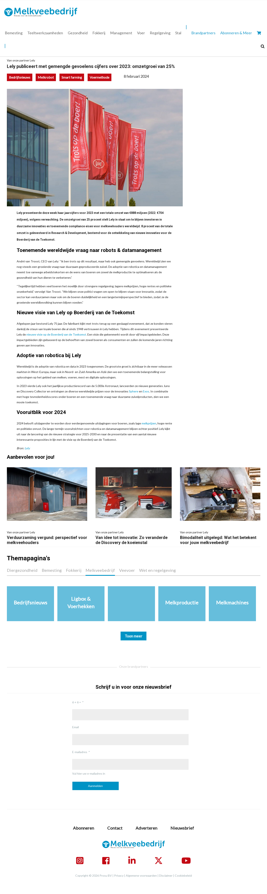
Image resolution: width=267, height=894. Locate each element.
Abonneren (83, 827)
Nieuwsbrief (182, 827)
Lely (27, 448)
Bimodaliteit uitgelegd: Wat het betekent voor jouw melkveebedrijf (220, 537)
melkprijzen (149, 423)
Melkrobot (46, 77)
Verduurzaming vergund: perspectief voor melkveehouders (47, 537)
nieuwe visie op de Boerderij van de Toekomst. (56, 334)
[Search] (262, 46)
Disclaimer (166, 875)
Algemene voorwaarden (141, 875)
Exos (146, 391)
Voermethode (99, 77)
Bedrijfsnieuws (19, 77)
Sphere (133, 391)
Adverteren (146, 827)
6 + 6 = (76, 702)
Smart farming (72, 77)
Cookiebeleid (183, 875)
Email (75, 727)
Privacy (118, 875)
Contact (114, 827)
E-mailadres (79, 752)
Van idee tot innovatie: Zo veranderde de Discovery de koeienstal (134, 537)
